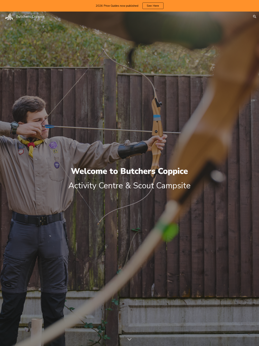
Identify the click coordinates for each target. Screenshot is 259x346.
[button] (254, 16)
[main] (129, 179)
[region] (129, 6)
